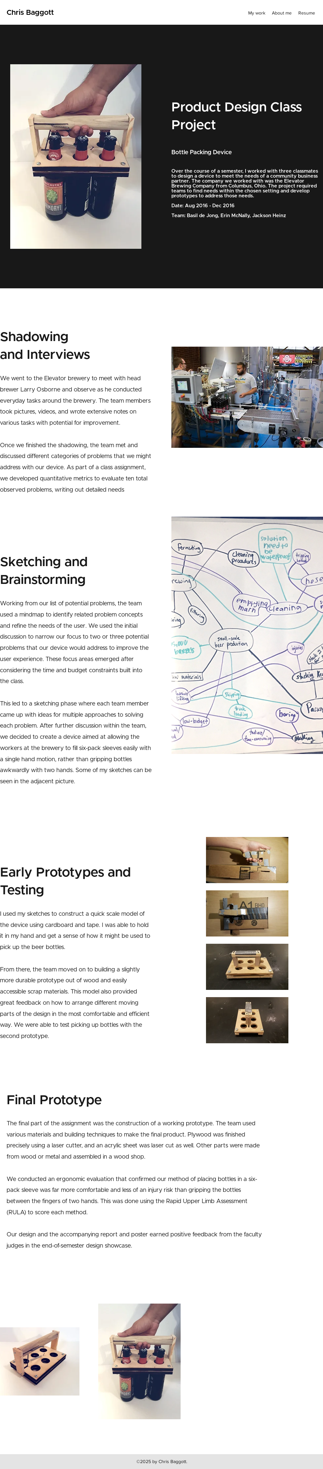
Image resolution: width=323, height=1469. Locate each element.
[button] (247, 635)
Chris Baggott (30, 12)
